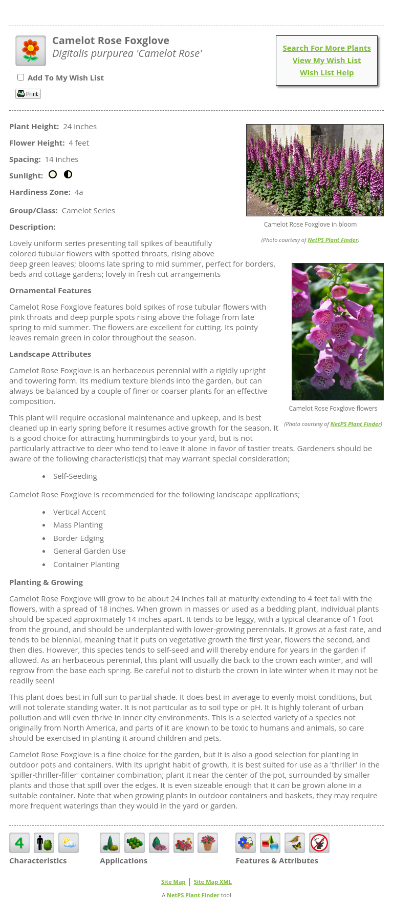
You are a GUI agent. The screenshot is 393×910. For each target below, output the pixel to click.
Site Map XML (213, 881)
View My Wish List (327, 60)
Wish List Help (327, 72)
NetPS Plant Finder (333, 240)
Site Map (173, 881)
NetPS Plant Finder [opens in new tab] (193, 895)
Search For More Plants (326, 48)
